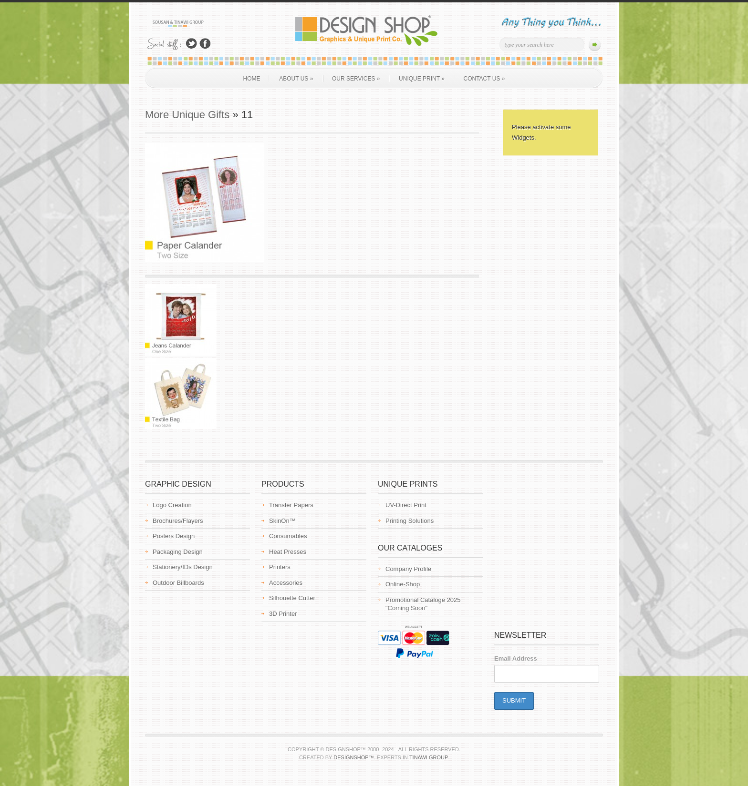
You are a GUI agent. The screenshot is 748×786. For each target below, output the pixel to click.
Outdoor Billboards (178, 582)
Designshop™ (353, 757)
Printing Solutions (409, 520)
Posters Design (174, 536)
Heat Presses (287, 551)
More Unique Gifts (187, 115)
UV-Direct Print (405, 505)
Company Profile (408, 568)
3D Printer (283, 613)
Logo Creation (172, 505)
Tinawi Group (428, 757)
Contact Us (484, 78)
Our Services (356, 78)
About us (296, 78)
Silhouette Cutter (292, 598)
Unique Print (422, 78)
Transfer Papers (291, 505)
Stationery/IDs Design (183, 567)
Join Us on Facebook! (205, 43)
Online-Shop (402, 584)
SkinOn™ (282, 520)
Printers (280, 567)
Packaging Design (178, 551)
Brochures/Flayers (178, 520)
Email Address (515, 658)
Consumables (288, 536)
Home (251, 78)
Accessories (285, 582)
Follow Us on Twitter (191, 43)
